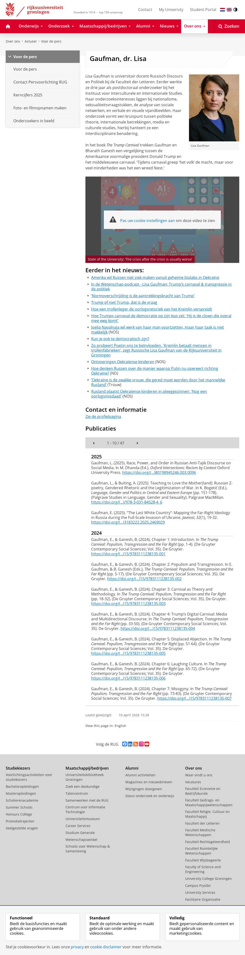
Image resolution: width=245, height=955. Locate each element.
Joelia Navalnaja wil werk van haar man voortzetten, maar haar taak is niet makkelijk (157, 330)
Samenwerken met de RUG (87, 800)
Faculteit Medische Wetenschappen (200, 832)
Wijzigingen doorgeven (143, 789)
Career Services (78, 825)
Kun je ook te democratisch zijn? (120, 338)
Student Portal (203, 9)
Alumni (131, 768)
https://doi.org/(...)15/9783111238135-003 (128, 603)
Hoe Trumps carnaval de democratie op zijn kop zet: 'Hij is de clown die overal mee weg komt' (161, 318)
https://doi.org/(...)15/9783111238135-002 (144, 578)
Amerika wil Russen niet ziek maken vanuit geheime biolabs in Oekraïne (155, 277)
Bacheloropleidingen (22, 786)
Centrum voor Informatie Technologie (85, 809)
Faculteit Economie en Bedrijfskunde (202, 791)
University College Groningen (208, 878)
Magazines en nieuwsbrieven (148, 782)
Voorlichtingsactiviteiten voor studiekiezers (29, 777)
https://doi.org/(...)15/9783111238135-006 (128, 678)
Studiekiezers (18, 768)
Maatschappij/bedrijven (87, 768)
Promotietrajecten (20, 821)
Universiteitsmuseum (83, 818)
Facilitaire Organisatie (202, 899)
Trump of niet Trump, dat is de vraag (124, 302)
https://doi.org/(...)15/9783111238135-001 (128, 553)
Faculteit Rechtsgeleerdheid (207, 841)
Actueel (31, 41)
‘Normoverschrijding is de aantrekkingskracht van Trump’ (143, 295)
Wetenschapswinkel (81, 839)
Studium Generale (80, 832)
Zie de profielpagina (103, 416)
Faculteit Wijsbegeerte (203, 860)
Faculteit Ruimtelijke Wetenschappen (201, 850)
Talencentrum (77, 793)
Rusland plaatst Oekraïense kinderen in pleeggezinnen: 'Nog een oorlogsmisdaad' (149, 394)
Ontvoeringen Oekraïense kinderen (122, 361)
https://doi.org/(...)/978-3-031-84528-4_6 (126, 502)
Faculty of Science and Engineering (203, 869)
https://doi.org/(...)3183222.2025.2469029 (128, 522)
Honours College (19, 814)
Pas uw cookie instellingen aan (147, 220)
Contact (145, 9)
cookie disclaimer (106, 946)
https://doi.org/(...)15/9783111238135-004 (158, 628)
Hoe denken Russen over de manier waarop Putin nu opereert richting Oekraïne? (154, 371)
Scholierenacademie (22, 800)
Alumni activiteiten (140, 775)
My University (171, 9)
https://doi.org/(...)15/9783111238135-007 (194, 698)
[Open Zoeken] (229, 26)
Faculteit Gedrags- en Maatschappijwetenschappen (209, 802)
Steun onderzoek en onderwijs (149, 796)
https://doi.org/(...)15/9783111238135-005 (128, 653)
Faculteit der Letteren (202, 823)
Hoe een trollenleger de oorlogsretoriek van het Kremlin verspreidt (151, 309)
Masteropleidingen (21, 793)
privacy (77, 946)
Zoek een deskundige (83, 786)
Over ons (13, 41)
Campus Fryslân (198, 885)
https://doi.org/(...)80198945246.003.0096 (159, 472)
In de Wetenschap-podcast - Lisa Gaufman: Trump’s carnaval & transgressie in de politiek (161, 287)
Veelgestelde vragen (22, 828)
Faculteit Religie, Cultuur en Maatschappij (207, 814)
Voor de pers (51, 41)
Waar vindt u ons (198, 775)
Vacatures (193, 782)
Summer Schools (19, 807)
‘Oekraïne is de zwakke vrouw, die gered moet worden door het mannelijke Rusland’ (158, 382)
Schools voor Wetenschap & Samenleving (88, 848)
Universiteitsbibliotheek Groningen (85, 777)
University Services (200, 892)
